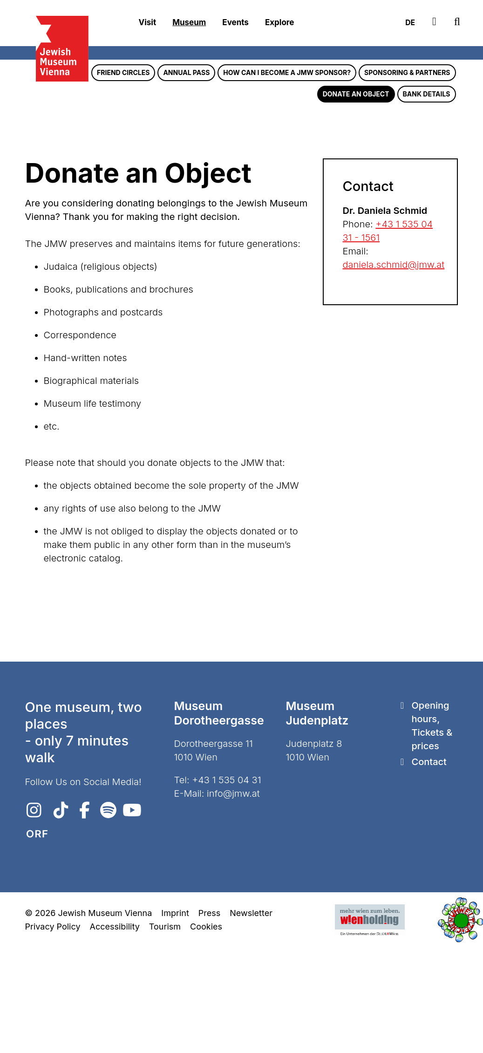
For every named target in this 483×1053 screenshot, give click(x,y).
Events (235, 22)
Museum (189, 22)
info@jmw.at (233, 900)
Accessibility (115, 1034)
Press (209, 1020)
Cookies (206, 1034)
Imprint (175, 1020)
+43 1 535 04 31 (226, 887)
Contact (428, 869)
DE (405, 23)
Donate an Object (356, 201)
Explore (279, 22)
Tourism (165, 1034)
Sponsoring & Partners (407, 180)
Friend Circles (123, 180)
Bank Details (426, 201)
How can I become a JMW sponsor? (287, 180)
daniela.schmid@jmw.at (393, 371)
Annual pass (186, 180)
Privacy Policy (53, 1034)
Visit (147, 22)
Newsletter (251, 1020)
